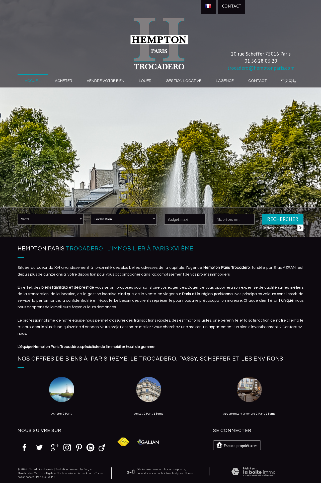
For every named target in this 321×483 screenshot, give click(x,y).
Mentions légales (44, 473)
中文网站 (288, 81)
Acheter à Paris (61, 413)
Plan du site (25, 473)
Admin (89, 473)
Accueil (33, 81)
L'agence (225, 81)
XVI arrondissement (71, 268)
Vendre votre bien (105, 81)
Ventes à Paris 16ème (149, 413)
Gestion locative (183, 81)
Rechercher (282, 219)
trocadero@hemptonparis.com (260, 68)
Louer (145, 81)
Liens (80, 473)
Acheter (63, 81)
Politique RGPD (45, 477)
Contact (231, 6)
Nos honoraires (66, 473)
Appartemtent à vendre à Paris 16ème (249, 413)
